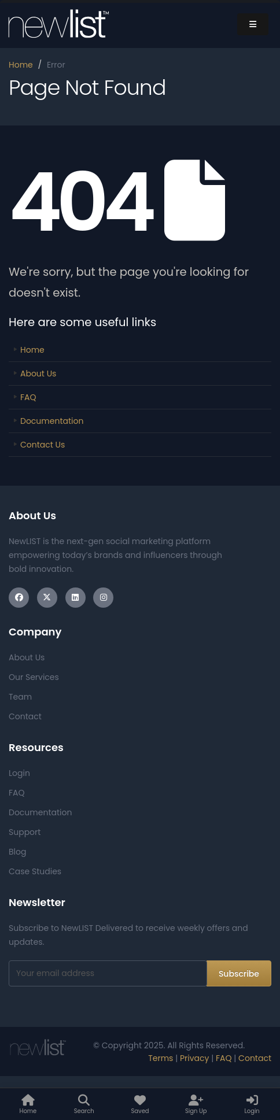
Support (24, 832)
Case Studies (35, 871)
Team (20, 697)
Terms (160, 1058)
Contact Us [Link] (42, 444)
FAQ (28, 397)
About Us (27, 657)
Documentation (51, 421)
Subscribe (239, 973)
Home (21, 65)
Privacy (194, 1058)
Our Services (34, 677)
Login (19, 773)
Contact (25, 716)
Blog (17, 851)
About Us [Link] (38, 373)
